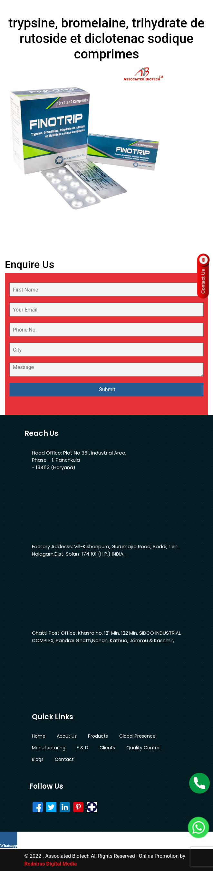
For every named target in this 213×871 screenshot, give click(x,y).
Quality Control (143, 747)
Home (38, 736)
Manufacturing (48, 747)
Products (98, 736)
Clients (107, 747)
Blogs (38, 759)
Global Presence (137, 736)
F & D (82, 747)
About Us (67, 736)
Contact (64, 759)
